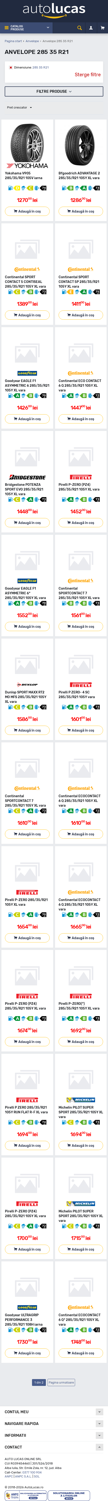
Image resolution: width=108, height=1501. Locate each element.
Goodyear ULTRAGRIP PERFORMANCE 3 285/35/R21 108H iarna (24, 1320)
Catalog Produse (17, 28)
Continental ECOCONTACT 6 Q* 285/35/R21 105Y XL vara (79, 1320)
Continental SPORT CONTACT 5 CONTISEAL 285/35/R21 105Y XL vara (25, 282)
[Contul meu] (91, 28)
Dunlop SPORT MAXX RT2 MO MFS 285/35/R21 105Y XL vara (25, 697)
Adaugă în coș (29, 211)
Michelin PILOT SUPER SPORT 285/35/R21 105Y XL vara (81, 1112)
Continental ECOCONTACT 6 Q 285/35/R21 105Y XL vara (79, 801)
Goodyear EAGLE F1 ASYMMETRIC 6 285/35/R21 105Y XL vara (27, 385)
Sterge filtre (88, 74)
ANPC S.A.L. (23, 1476)
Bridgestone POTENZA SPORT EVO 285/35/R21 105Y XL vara (24, 489)
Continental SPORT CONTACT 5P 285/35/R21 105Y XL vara (79, 282)
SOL (37, 1476)
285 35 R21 (31, 67)
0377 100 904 (32, 1472)
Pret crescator (19, 107)
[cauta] (79, 27)
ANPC (9, 1476)
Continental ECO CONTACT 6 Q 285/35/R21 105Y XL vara (80, 385)
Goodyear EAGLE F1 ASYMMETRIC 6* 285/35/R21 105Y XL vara (25, 593)
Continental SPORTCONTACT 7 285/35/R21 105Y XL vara (79, 593)
